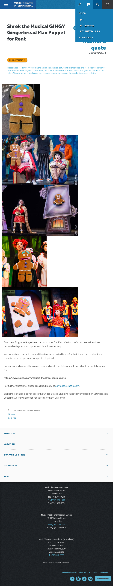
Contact (95, 572)
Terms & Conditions (69, 572)
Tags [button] (6, 476)
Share (13, 418)
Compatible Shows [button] (14, 455)
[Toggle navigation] (6, 4)
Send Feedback (103, 579)
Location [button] (9, 444)
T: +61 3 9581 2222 (56, 555)
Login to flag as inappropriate (25, 410)
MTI (82, 19)
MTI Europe (87, 25)
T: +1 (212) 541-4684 (56, 500)
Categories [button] (10, 466)
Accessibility (105, 572)
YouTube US (84, 579)
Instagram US (90, 579)
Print (13, 414)
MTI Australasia (90, 31)
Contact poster (16, 60)
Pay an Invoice (85, 38)
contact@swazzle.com (67, 386)
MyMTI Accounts (79, 4)
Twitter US (78, 579)
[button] (88, 4)
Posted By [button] (9, 433)
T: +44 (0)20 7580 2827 (56, 524)
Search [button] (97, 4)
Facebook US (72, 579)
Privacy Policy (84, 572)
